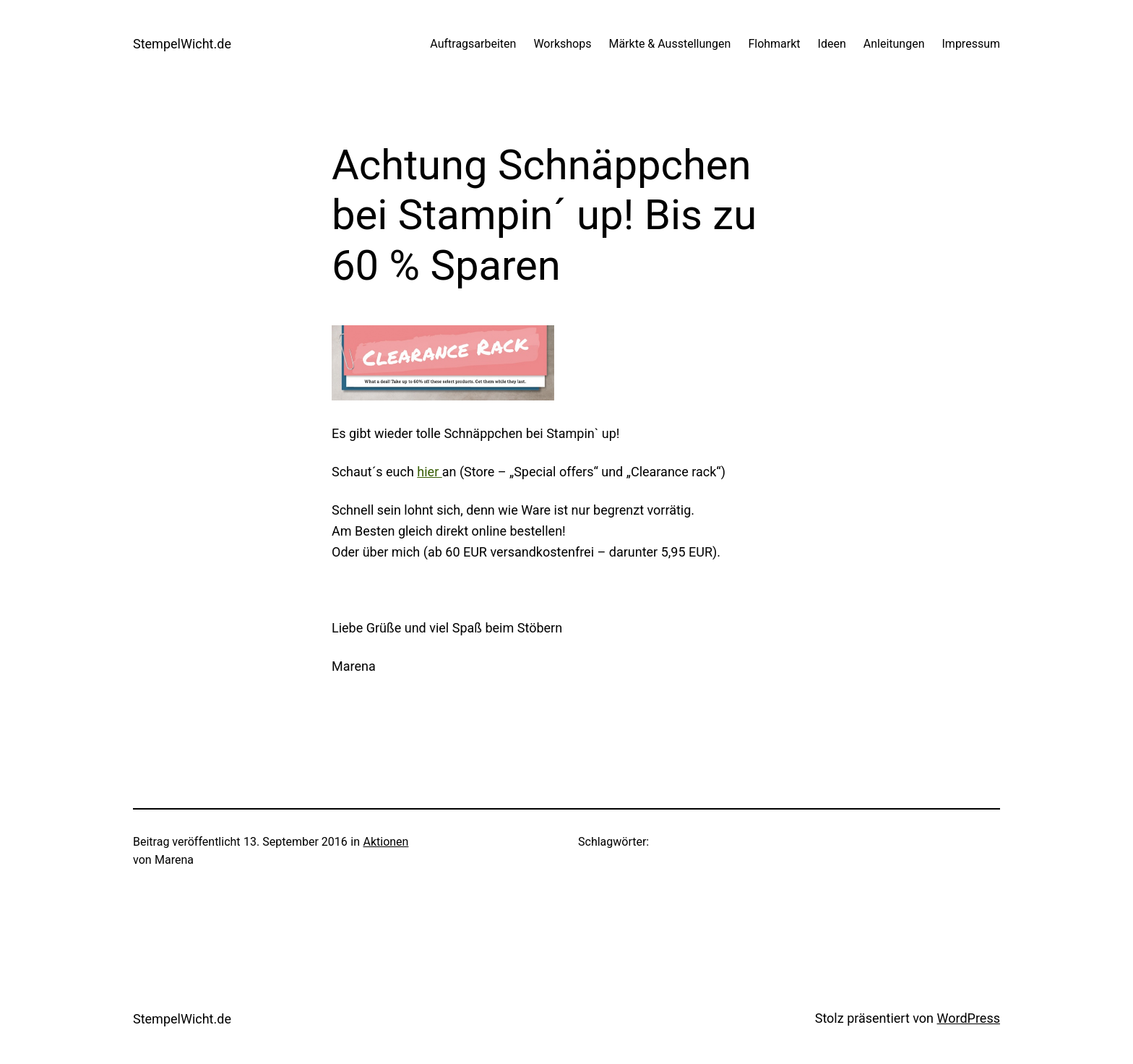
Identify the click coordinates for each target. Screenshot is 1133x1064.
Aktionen (385, 842)
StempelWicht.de (182, 43)
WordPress (968, 1018)
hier (429, 471)
